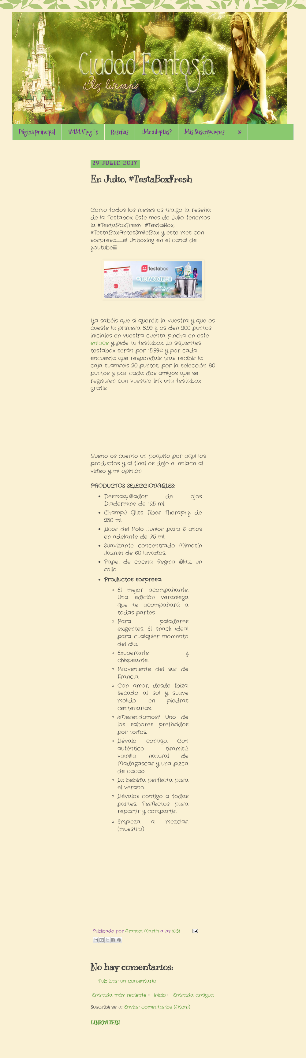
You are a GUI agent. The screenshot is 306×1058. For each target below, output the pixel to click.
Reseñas (120, 132)
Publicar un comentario (127, 981)
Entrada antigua (193, 995)
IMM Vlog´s (83, 132)
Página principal (37, 132)
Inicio (160, 995)
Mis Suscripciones (205, 132)
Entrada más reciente (119, 995)
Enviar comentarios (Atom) (157, 1007)
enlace (100, 343)
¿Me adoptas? (156, 132)
